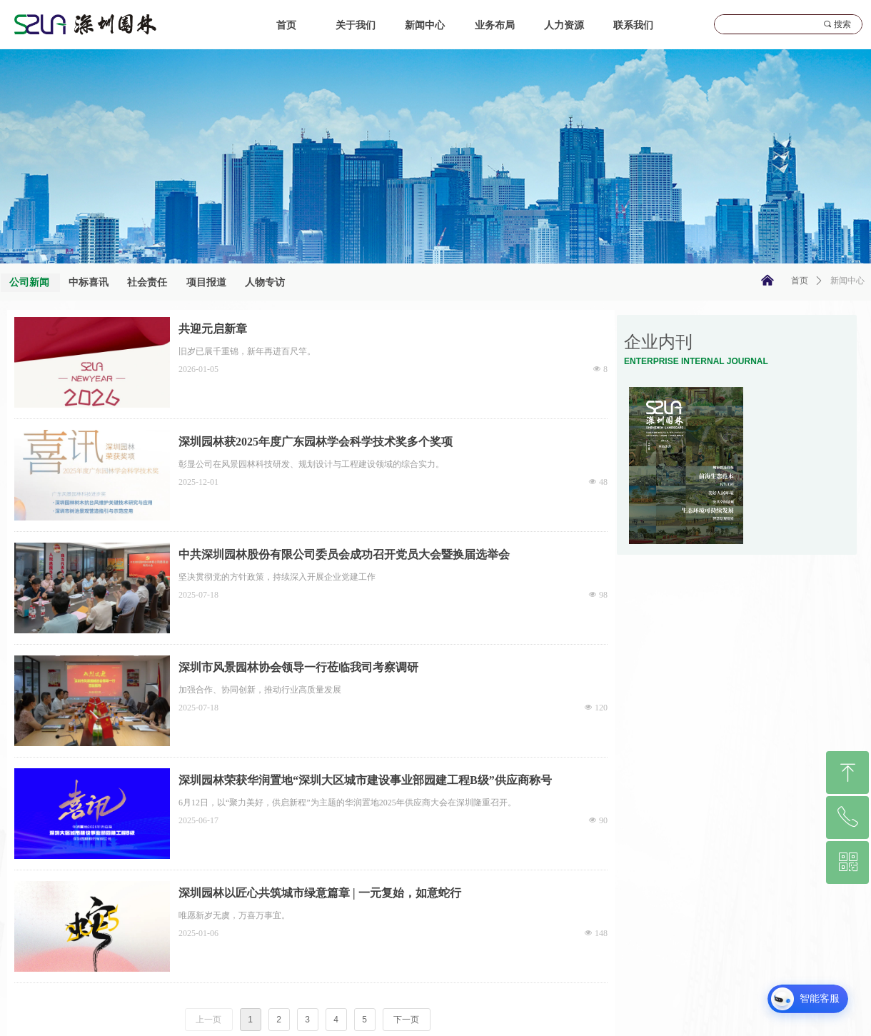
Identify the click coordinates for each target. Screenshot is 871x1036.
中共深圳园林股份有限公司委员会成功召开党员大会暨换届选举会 (344, 554)
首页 (799, 281)
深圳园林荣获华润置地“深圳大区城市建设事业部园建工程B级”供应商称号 (365, 780)
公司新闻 (29, 282)
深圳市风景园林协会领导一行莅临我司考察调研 (298, 667)
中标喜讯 (89, 282)
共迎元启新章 (212, 329)
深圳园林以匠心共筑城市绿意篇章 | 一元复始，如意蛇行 (319, 893)
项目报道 (206, 282)
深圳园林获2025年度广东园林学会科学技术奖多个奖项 (315, 442)
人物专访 (265, 282)
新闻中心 (847, 281)
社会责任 (147, 282)
